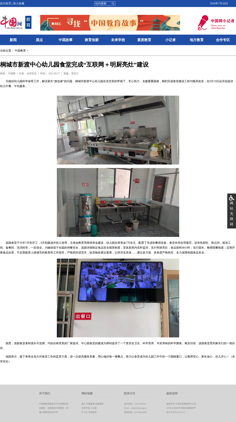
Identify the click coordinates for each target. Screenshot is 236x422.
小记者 (170, 40)
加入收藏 (18, 3)
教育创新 (92, 40)
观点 (39, 40)
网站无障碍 (231, 213)
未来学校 (118, 40)
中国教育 (20, 50)
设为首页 (5, 3)
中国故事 (66, 40)
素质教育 (144, 40)
